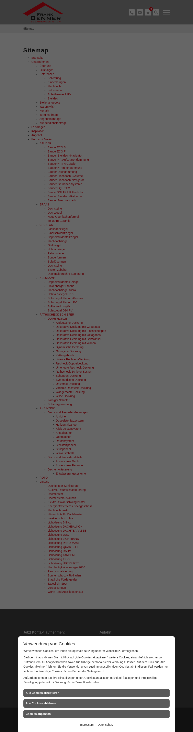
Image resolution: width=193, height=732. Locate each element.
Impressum (86, 724)
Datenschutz (106, 724)
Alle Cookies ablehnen (41, 703)
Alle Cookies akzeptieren (42, 692)
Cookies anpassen (38, 713)
